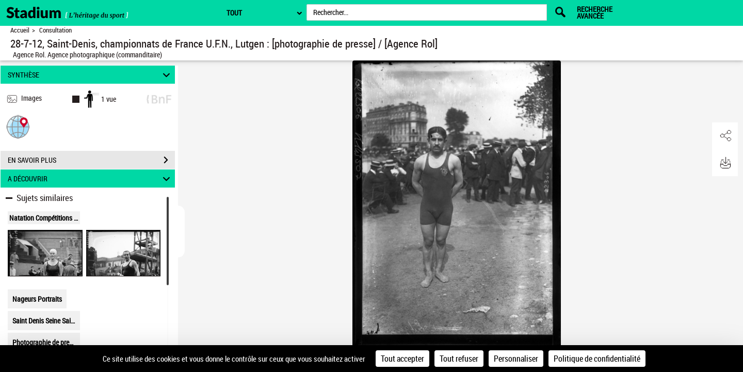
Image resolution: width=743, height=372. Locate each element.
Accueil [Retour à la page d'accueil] (19, 30)
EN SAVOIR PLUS (91, 160)
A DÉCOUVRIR (90, 178)
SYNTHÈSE (90, 75)
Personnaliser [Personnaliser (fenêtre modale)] (516, 358)
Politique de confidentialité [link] (597, 358)
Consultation (55, 30)
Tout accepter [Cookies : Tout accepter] (402, 358)
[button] (18, 126)
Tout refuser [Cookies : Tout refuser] (459, 358)
